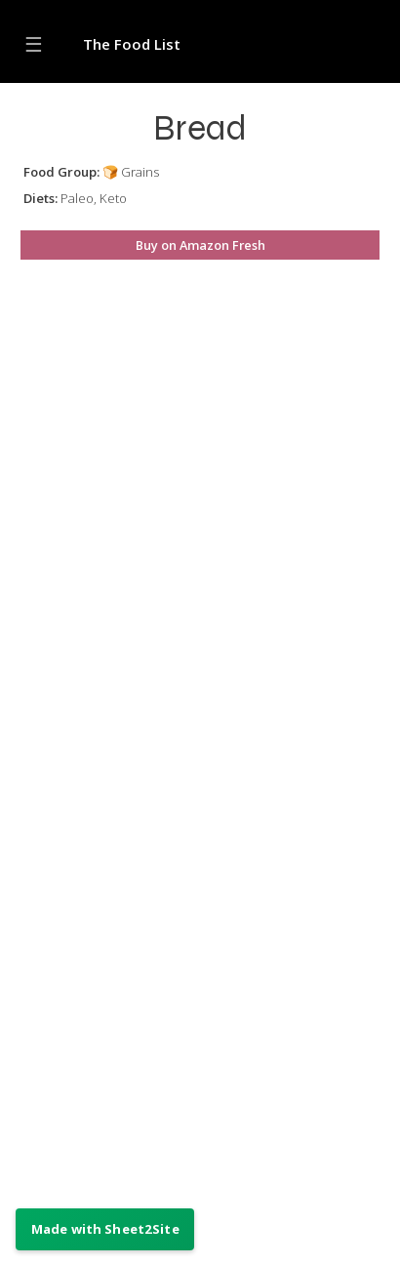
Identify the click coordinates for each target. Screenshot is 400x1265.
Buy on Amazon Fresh (200, 245)
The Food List (131, 44)
